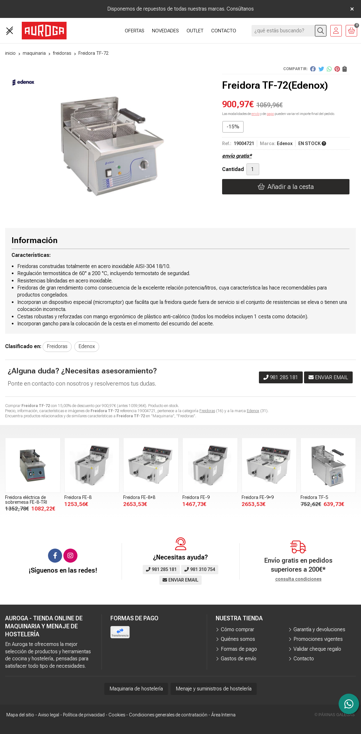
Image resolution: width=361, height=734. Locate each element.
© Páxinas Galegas (335, 715)
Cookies (116, 714)
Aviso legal (48, 714)
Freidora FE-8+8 (139, 497)
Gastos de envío (238, 659)
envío (256, 114)
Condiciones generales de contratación (168, 714)
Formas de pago (239, 649)
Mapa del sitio (20, 714)
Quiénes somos (238, 639)
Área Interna (223, 714)
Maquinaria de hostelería (136, 689)
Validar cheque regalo (317, 649)
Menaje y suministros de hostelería (214, 689)
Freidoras (207, 411)
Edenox (253, 411)
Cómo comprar (237, 629)
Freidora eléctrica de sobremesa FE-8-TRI (26, 500)
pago (270, 114)
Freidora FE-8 (78, 497)
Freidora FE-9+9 (258, 497)
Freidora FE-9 (196, 497)
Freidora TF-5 (314, 497)
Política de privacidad (84, 714)
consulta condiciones (298, 579)
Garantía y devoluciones (319, 629)
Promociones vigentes (318, 639)
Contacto (303, 659)
